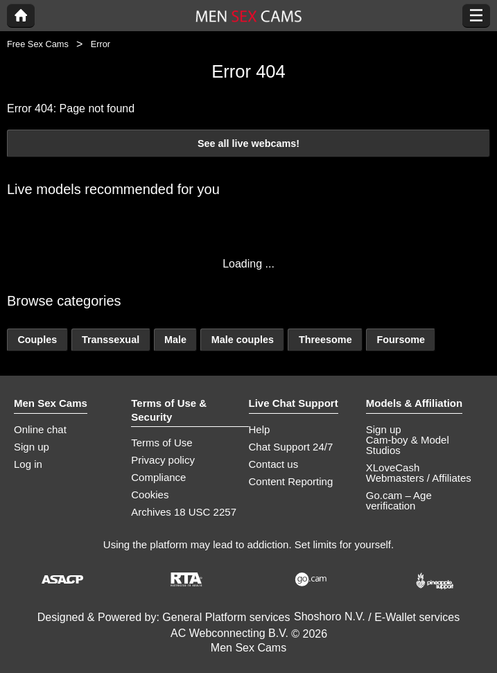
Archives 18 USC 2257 (183, 512)
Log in (28, 464)
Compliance (158, 477)
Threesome (325, 339)
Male (175, 339)
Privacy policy (163, 460)
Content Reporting (291, 481)
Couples (37, 339)
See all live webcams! (248, 143)
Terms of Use (161, 442)
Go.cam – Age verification (399, 500)
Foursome (400, 339)
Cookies (149, 494)
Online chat (40, 429)
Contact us (274, 464)
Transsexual (110, 339)
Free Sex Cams (38, 44)
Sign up (31, 447)
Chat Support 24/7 (291, 447)
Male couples (242, 339)
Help (259, 429)
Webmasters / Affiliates (418, 478)
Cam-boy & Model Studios (407, 445)
